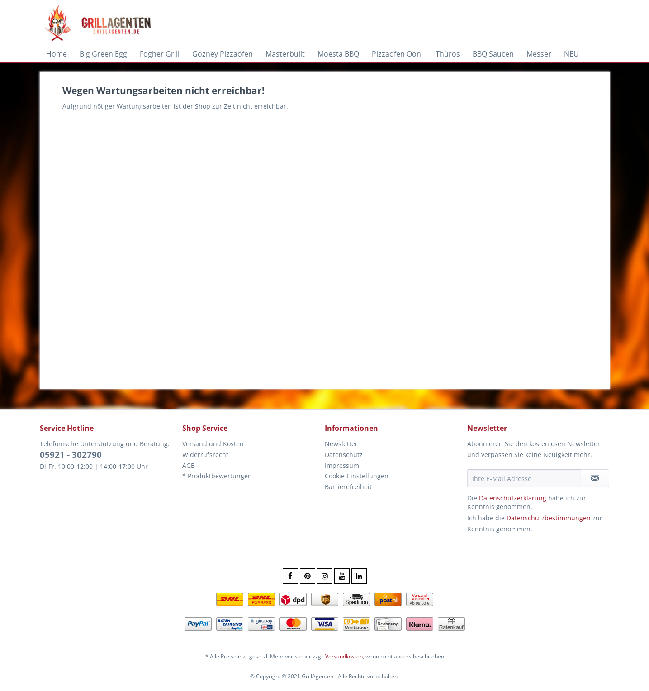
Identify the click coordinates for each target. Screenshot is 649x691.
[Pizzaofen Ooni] (397, 53)
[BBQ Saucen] (493, 53)
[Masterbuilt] (285, 53)
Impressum (342, 465)
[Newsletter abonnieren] (595, 478)
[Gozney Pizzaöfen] (222, 53)
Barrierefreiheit (348, 486)
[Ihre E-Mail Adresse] (524, 478)
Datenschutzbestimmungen (549, 518)
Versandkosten (344, 656)
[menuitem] (56, 53)
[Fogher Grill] (159, 53)
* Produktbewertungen (217, 476)
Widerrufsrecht (205, 454)
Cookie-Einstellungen (356, 476)
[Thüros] (447, 53)
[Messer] (539, 53)
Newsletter (341, 443)
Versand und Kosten (213, 443)
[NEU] (571, 53)
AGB (188, 465)
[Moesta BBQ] (338, 53)
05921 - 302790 (71, 455)
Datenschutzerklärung (512, 498)
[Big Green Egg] (103, 53)
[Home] (56, 53)
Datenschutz (344, 454)
